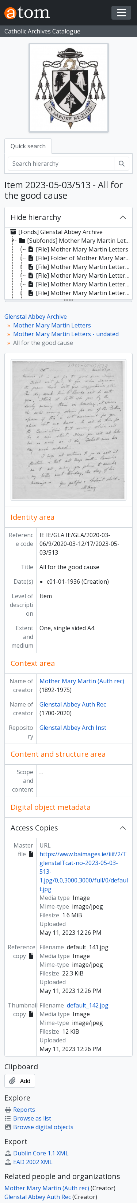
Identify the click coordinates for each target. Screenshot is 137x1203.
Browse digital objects (38, 1127)
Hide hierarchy (36, 217)
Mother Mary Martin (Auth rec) (81, 681)
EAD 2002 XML (28, 1162)
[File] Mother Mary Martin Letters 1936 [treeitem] (79, 284)
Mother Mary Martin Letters (52, 325)
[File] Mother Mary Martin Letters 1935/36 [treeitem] (79, 275)
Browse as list (27, 1118)
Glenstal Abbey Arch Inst (72, 728)
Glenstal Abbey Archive (35, 317)
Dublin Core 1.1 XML (36, 1153)
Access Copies (34, 828)
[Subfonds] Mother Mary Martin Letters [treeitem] (75, 240)
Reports (19, 1110)
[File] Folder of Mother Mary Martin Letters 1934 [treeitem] (79, 258)
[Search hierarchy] (61, 163)
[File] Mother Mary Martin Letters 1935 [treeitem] (79, 266)
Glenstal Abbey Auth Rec (72, 704)
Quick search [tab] (28, 146)
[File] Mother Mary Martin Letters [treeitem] (77, 249)
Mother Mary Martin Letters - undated (66, 334)
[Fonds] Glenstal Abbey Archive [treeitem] (56, 232)
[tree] (68, 264)
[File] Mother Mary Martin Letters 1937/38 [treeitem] (79, 293)
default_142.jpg (88, 1005)
